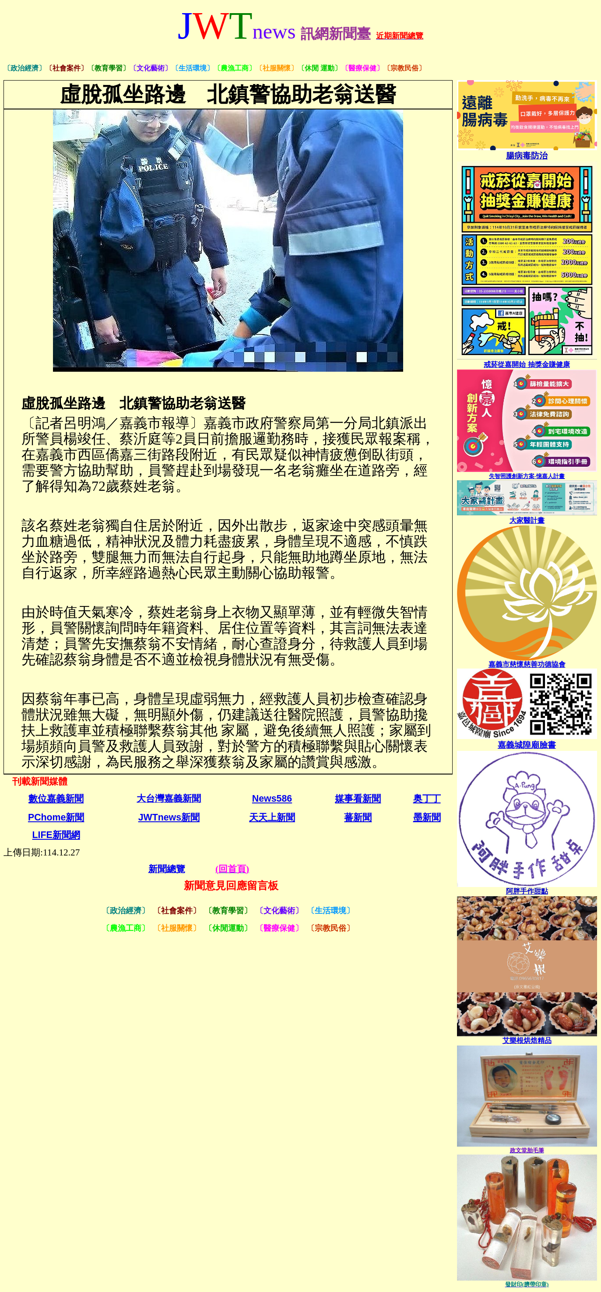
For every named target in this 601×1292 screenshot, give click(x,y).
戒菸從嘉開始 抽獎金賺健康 (526, 364)
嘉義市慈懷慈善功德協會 (527, 664)
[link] (527, 891)
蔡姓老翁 (147, 486)
